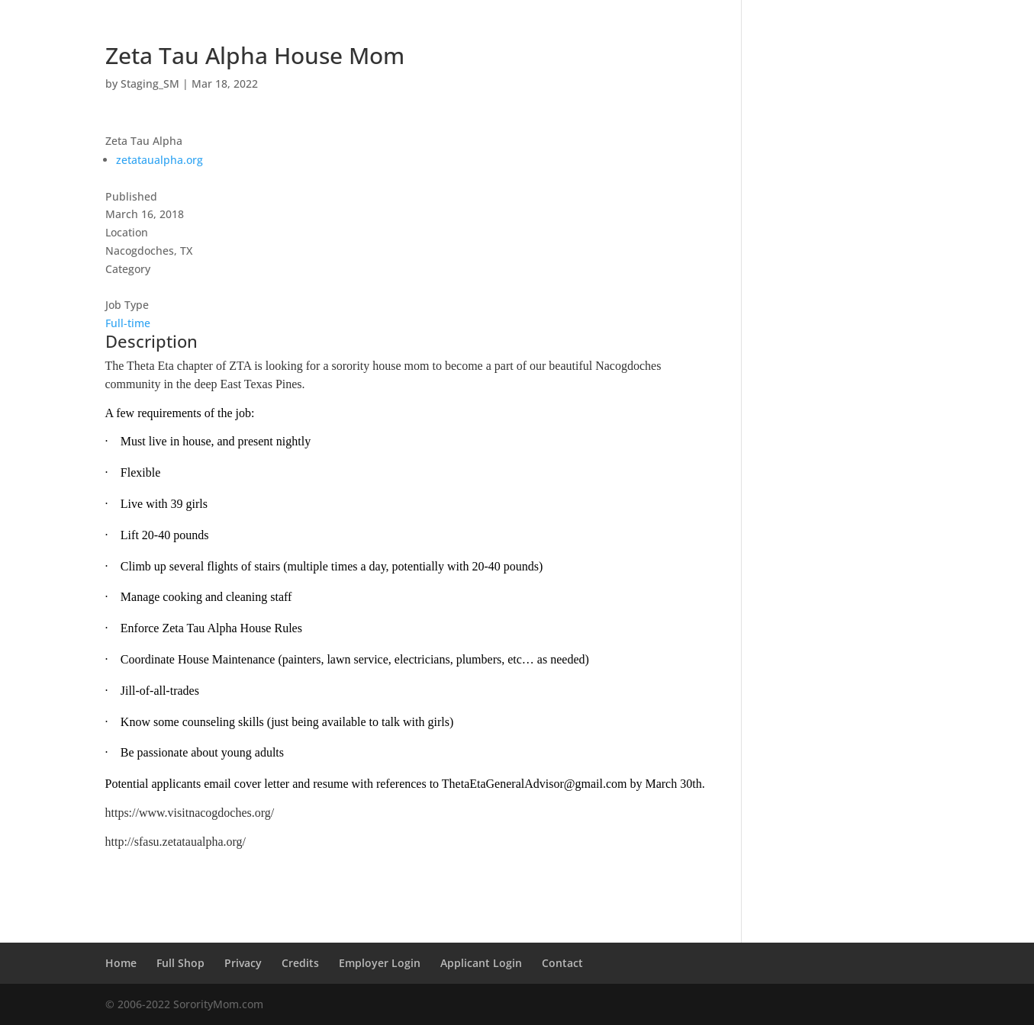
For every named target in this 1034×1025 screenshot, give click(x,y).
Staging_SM (150, 83)
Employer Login (379, 963)
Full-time (127, 323)
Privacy (243, 963)
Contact (562, 963)
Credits (300, 963)
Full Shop (180, 963)
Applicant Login (481, 963)
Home (121, 963)
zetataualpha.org (159, 160)
